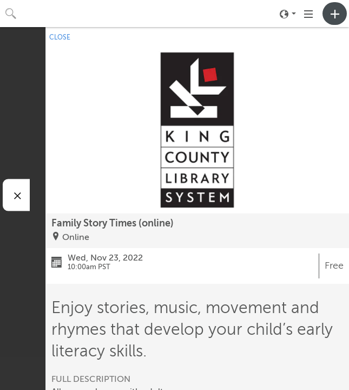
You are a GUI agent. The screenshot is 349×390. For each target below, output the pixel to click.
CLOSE (59, 37)
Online (75, 237)
